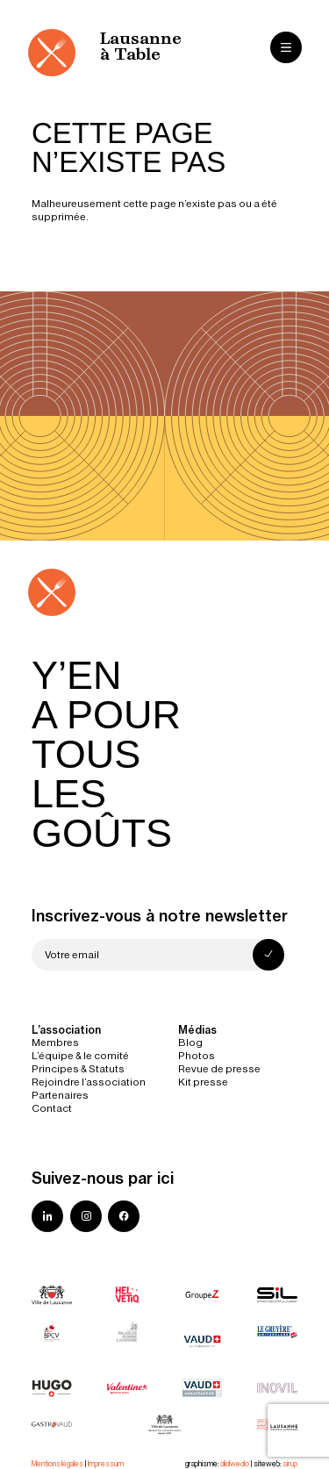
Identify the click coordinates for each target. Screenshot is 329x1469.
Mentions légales (57, 1463)
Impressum (106, 1463)
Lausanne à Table (141, 47)
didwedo (234, 1463)
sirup (290, 1463)
